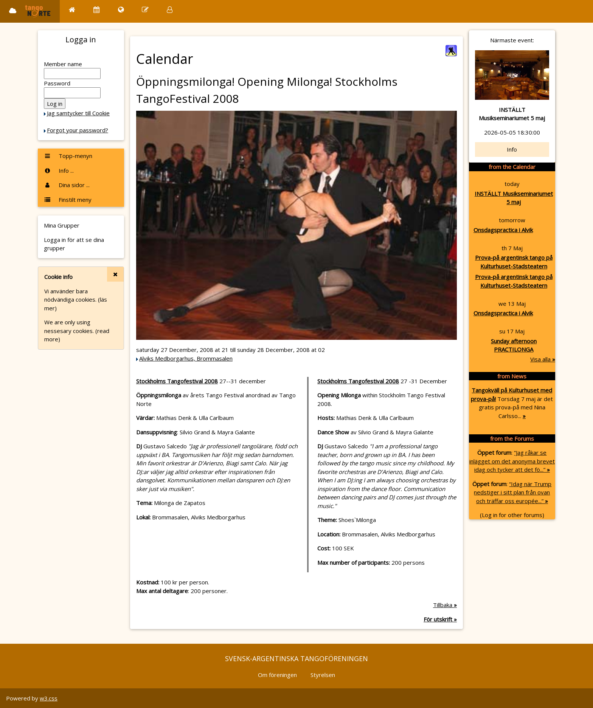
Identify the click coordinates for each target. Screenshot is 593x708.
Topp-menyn (68, 156)
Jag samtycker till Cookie (78, 113)
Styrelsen (322, 675)
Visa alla (542, 359)
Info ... (59, 170)
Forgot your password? (77, 130)
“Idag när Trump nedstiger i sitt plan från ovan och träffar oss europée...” (512, 492)
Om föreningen (277, 675)
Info (512, 149)
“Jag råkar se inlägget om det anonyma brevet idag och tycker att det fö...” (512, 461)
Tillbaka (445, 605)
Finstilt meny (68, 199)
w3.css (48, 698)
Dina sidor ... (67, 185)
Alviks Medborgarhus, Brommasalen (186, 358)
